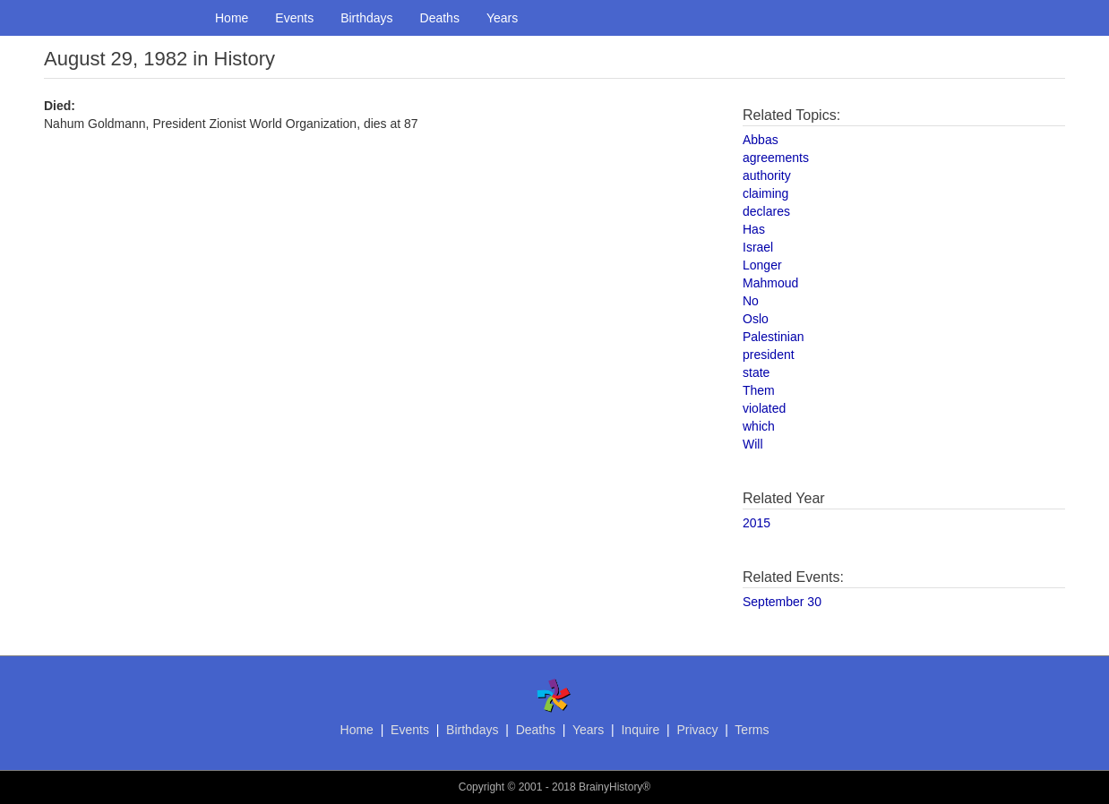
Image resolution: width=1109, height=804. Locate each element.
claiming (765, 193)
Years (502, 18)
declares (766, 211)
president (769, 354)
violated (764, 408)
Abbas (760, 140)
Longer (762, 265)
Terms (752, 730)
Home (231, 18)
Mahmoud (770, 283)
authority (767, 175)
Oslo (756, 319)
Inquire (640, 730)
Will (753, 444)
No (751, 301)
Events (294, 18)
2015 (756, 523)
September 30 (782, 601)
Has (754, 229)
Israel (758, 247)
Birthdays (366, 18)
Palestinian (773, 336)
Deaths (440, 18)
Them (759, 390)
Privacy (697, 730)
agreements (776, 157)
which (759, 426)
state (756, 372)
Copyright (481, 787)
